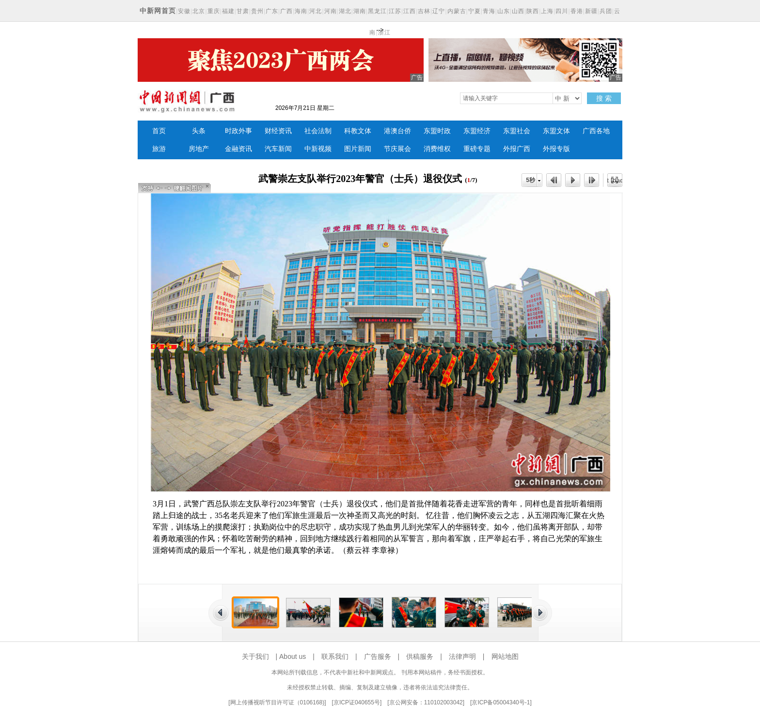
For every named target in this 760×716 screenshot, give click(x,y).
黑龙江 (377, 11)
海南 (301, 11)
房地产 (199, 148)
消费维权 (437, 148)
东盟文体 (556, 131)
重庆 (213, 11)
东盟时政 (437, 131)
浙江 (384, 32)
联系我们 (334, 656)
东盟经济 (477, 131)
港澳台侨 (397, 131)
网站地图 (505, 656)
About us (292, 656)
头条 (199, 131)
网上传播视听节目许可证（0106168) (277, 702)
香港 (576, 11)
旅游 (159, 148)
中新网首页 (158, 11)
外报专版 (556, 148)
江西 (409, 11)
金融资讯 (238, 148)
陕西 (532, 11)
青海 (489, 11)
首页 (159, 131)
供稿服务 (419, 656)
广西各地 (596, 131)
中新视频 (318, 148)
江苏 (395, 11)
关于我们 (255, 656)
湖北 (345, 11)
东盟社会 (516, 131)
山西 (518, 11)
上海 (547, 11)
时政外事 (238, 131)
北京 (198, 11)
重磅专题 (477, 148)
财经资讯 (278, 131)
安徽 (184, 11)
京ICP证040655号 (356, 702)
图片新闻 (357, 148)
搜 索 (604, 98)
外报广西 (516, 148)
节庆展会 (397, 148)
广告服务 (377, 656)
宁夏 (474, 11)
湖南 (359, 11)
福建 (228, 11)
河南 (330, 11)
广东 (272, 11)
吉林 (424, 11)
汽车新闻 (278, 148)
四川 (561, 11)
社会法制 (318, 131)
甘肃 (243, 11)
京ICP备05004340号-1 (501, 702)
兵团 (606, 11)
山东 (503, 11)
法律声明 (462, 656)
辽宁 (438, 11)
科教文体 (357, 131)
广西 (286, 11)
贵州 (257, 11)
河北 (315, 11)
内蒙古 (456, 11)
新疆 (591, 11)
